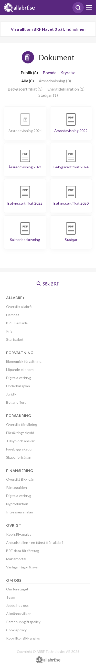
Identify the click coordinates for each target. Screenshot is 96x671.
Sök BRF (48, 284)
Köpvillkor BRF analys (23, 638)
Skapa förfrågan (18, 457)
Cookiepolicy (16, 630)
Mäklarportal (16, 559)
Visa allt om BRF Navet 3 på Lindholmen (48, 29)
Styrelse (68, 72)
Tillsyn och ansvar (20, 441)
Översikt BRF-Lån (20, 479)
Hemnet (12, 315)
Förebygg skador (19, 449)
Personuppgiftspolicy (23, 622)
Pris (9, 331)
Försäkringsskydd (20, 433)
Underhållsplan (18, 386)
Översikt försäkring (21, 424)
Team (10, 597)
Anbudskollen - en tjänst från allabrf (34, 542)
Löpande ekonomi (20, 369)
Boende (49, 72)
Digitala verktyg (18, 378)
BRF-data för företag (22, 550)
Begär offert (16, 402)
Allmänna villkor (18, 613)
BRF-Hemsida (17, 323)
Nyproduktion (17, 504)
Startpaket (15, 339)
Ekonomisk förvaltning (23, 361)
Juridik (11, 394)
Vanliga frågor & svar (22, 567)
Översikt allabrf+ (19, 306)
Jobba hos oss (17, 605)
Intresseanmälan (19, 512)
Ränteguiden (16, 487)
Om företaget (17, 589)
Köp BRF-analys (18, 534)
